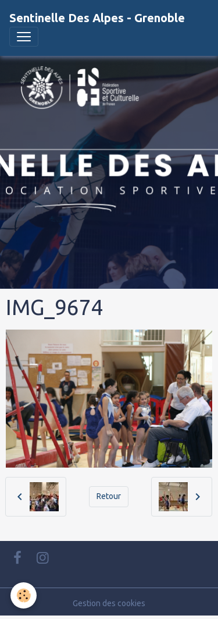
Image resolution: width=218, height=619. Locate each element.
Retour (109, 496)
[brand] (97, 18)
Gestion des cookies (109, 603)
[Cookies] (23, 595)
